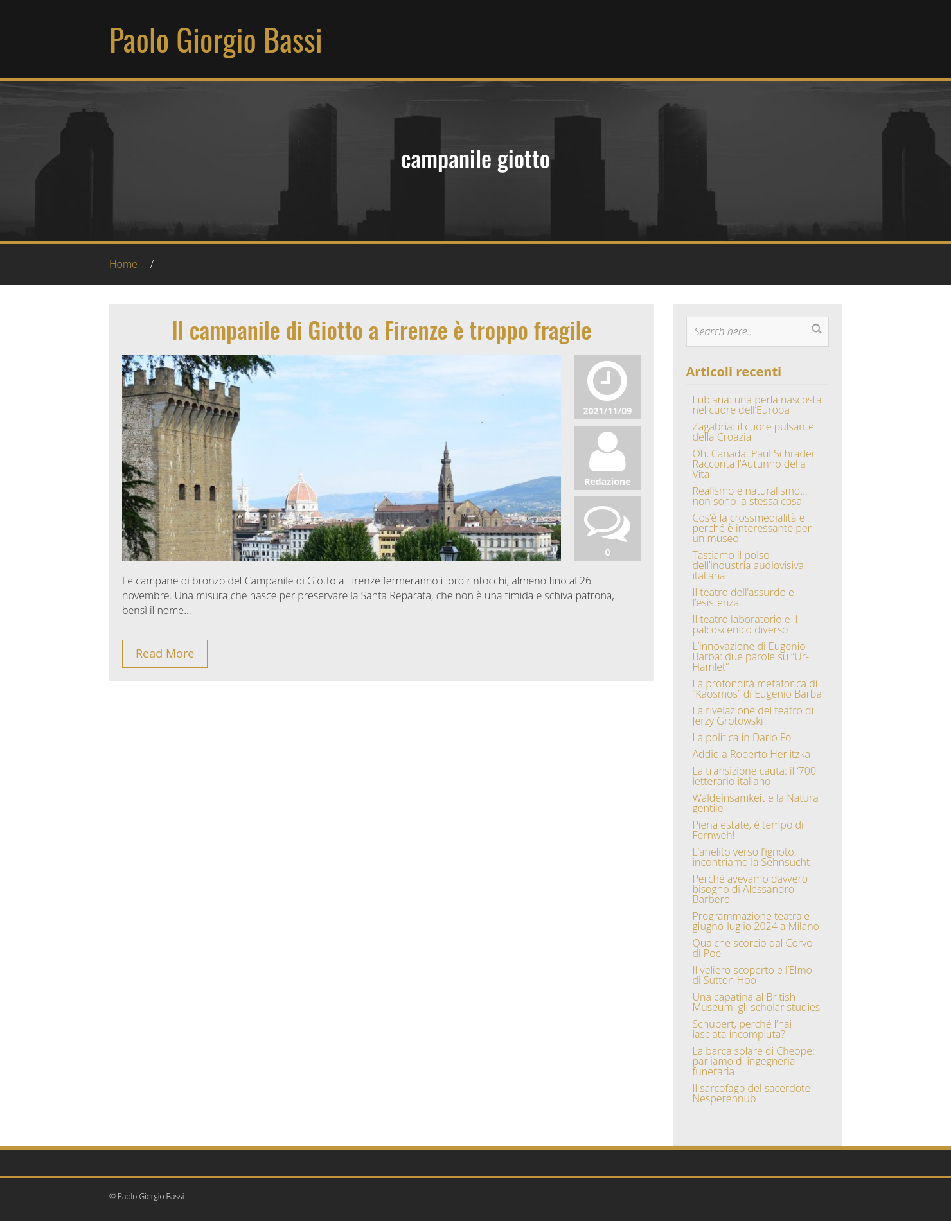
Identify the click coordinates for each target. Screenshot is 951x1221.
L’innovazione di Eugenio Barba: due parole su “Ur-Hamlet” (751, 656)
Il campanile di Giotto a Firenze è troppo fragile (382, 329)
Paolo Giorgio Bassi (216, 39)
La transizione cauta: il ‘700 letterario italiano (755, 776)
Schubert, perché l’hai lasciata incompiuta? (742, 1029)
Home (123, 264)
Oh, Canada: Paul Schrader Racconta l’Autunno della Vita (754, 463)
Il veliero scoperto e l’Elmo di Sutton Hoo (752, 975)
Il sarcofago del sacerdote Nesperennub (752, 1093)
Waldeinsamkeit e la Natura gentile (756, 803)
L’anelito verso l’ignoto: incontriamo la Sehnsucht (751, 857)
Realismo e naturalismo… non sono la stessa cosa (750, 496)
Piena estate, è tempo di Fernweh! (748, 830)
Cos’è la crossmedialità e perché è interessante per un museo (752, 528)
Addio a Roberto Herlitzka (751, 754)
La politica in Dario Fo (742, 737)
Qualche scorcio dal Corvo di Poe (753, 948)
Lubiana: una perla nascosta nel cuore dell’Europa (757, 404)
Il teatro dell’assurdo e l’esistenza (743, 597)
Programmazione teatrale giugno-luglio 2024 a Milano (756, 921)
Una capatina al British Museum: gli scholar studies (757, 1002)
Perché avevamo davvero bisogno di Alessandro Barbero (750, 889)
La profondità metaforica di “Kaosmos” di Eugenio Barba (757, 688)
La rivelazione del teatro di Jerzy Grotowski (753, 715)
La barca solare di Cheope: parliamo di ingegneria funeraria (754, 1061)
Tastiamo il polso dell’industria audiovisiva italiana (748, 565)
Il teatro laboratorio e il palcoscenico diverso (745, 624)
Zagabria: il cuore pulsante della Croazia (753, 431)
